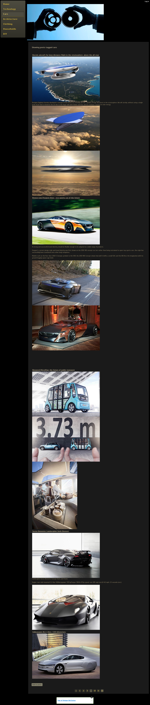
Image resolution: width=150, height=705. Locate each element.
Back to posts (37, 685)
